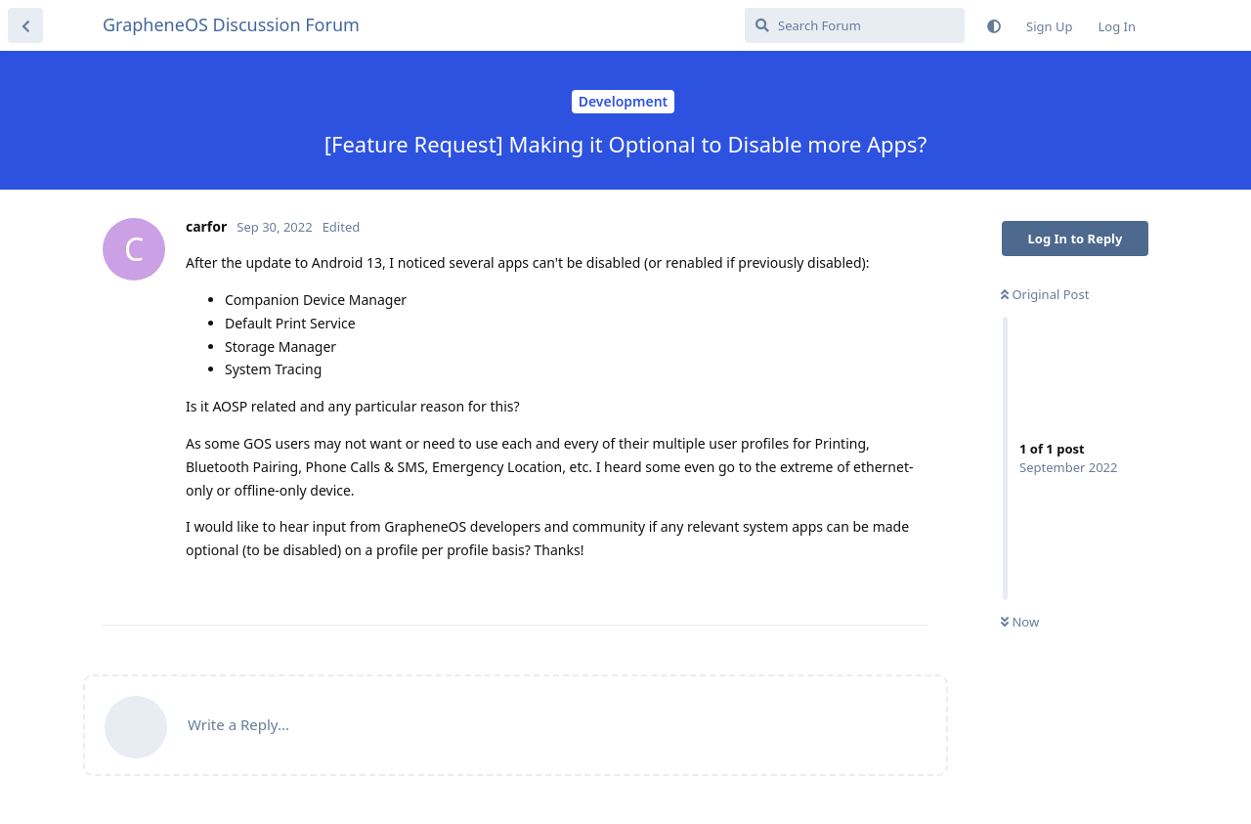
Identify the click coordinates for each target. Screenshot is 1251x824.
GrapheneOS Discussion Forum (231, 24)
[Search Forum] (855, 25)
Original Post (1045, 294)
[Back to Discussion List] (25, 25)
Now (1020, 621)
